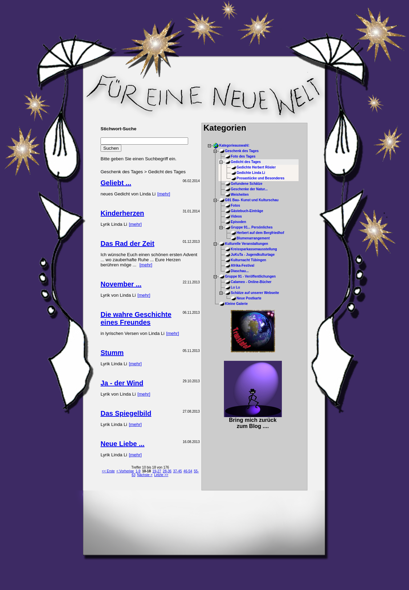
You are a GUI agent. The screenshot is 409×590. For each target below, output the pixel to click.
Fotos (235, 205)
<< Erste (108, 471)
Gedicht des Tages (246, 162)
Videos (236, 216)
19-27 (156, 471)
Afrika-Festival (242, 265)
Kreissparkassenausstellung (254, 249)
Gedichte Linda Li (251, 173)
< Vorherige (125, 471)
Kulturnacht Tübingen (248, 260)
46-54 (187, 471)
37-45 (177, 471)
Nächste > (144, 475)
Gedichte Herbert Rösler (256, 167)
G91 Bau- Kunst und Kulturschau (251, 200)
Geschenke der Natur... (249, 189)
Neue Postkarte (249, 298)
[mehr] (163, 193)
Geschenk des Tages (242, 151)
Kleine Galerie (236, 304)
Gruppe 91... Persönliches (252, 227)
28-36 (167, 471)
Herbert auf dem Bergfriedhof (260, 233)
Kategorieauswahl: (234, 145)
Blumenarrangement (253, 238)
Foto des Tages (243, 156)
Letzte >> (161, 475)
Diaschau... (240, 271)
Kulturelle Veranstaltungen (246, 244)
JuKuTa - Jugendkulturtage (253, 254)
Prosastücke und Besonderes (261, 178)
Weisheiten (240, 194)
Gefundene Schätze (246, 184)
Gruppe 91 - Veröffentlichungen (250, 276)
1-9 (138, 471)
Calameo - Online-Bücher (251, 282)
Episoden (238, 222)
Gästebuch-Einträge (247, 211)
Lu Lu (235, 287)
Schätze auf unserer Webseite (255, 293)
